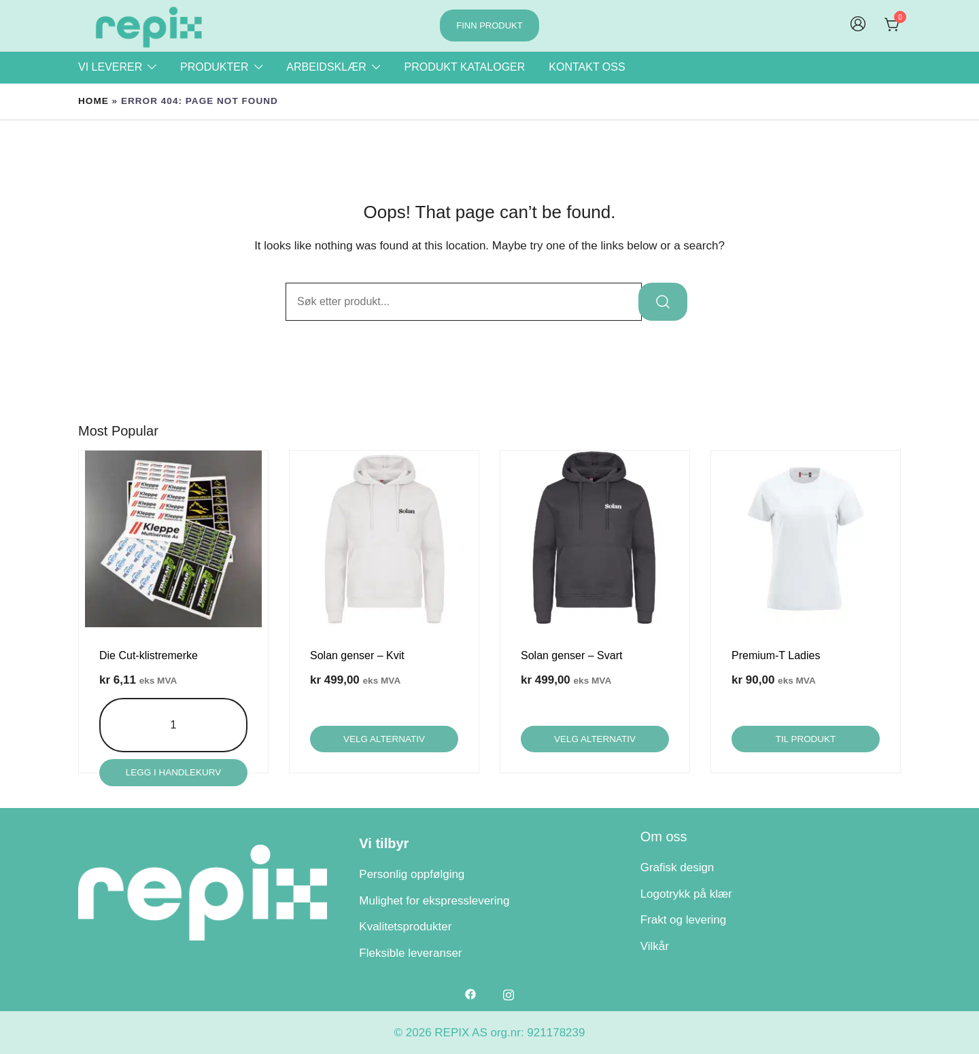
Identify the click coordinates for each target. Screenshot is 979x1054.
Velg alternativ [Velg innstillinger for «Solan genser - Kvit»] (384, 739)
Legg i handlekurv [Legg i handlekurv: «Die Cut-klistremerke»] (173, 772)
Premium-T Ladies (776, 655)
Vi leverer (110, 67)
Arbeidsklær (326, 67)
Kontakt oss (587, 67)
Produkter (214, 67)
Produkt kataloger (464, 67)
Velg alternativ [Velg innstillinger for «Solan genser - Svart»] (594, 739)
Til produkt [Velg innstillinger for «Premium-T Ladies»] (805, 739)
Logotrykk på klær (686, 893)
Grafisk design (677, 867)
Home (93, 101)
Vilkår (654, 946)
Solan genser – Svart (571, 655)
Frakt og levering (683, 919)
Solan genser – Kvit (357, 655)
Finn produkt (489, 25)
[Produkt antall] (174, 725)
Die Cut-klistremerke (148, 655)
